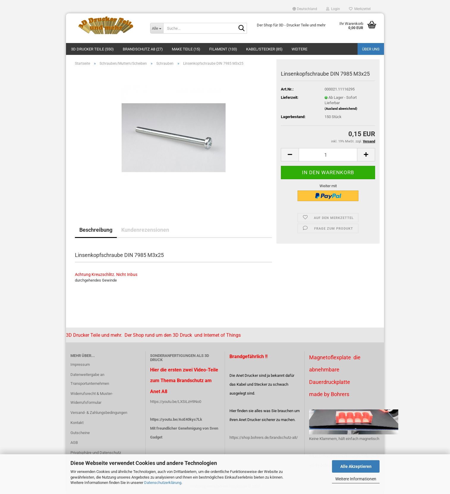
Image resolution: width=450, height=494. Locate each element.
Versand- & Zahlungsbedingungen (98, 412)
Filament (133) (223, 49)
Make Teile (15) (186, 49)
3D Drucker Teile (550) (92, 49)
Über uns (371, 49)
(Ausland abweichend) (341, 109)
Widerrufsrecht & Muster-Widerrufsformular (91, 398)
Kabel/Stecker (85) (264, 49)
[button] (305, 8)
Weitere (299, 49)
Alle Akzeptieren (356, 466)
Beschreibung (95, 230)
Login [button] (333, 9)
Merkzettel (360, 9)
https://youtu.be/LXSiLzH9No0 (175, 401)
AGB (74, 442)
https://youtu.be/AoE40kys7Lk (176, 419)
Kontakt (77, 422)
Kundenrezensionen (145, 230)
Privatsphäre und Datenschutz (95, 452)
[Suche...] (156, 28)
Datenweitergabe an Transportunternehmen (89, 379)
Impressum (80, 364)
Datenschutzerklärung (162, 482)
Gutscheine (80, 433)
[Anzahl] (328, 154)
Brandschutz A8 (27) (143, 49)
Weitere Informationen (355, 478)
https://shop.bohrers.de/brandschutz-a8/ (263, 437)
